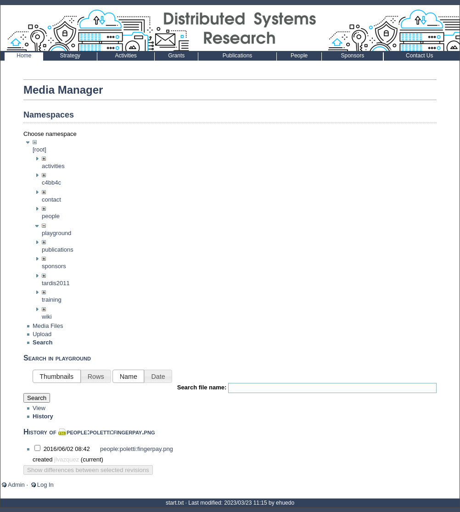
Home (24, 55)
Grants (176, 55)
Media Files (48, 335)
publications (57, 249)
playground (56, 233)
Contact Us (419, 55)
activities (53, 166)
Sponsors (352, 55)
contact (51, 199)
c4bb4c (51, 182)
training (52, 299)
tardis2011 (56, 283)
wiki (47, 316)
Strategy (70, 55)
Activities (125, 55)
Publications (237, 55)
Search (36, 407)
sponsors (54, 266)
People (299, 55)
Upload (42, 343)
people (51, 216)
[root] (39, 149)
